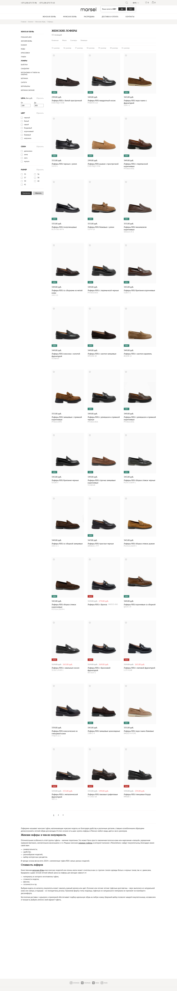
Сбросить (40, 98)
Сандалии (25, 69)
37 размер (79, 48)
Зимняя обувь (26, 41)
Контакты (130, 16)
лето (26, 158)
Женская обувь (27, 32)
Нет (130, 9)
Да (122, 9)
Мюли (64, 40)
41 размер (126, 48)
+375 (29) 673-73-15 (47, 3)
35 (25, 174)
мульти (26, 161)
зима (26, 154)
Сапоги (24, 82)
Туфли (23, 57)
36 (38, 174)
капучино (27, 138)
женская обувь (38, 870)
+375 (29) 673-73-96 (29, 3)
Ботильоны (25, 86)
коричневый (29, 131)
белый (26, 121)
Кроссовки (25, 53)
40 (38, 181)
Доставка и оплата (110, 16)
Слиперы (73, 40)
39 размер (102, 48)
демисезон (28, 151)
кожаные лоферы (85, 843)
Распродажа (89, 16)
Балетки (24, 65)
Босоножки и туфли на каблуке (30, 73)
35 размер (56, 48)
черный (27, 117)
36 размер (67, 48)
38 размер (91, 48)
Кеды (23, 49)
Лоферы (24, 61)
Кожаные (55, 40)
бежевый (27, 135)
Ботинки (24, 78)
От (22, 103)
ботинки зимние (28, 90)
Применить (26, 193)
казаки (24, 45)
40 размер (114, 48)
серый (26, 124)
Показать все (26, 37)
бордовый (28, 128)
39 (25, 181)
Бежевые (84, 40)
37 (25, 177)
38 (38, 177)
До (35, 103)
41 (25, 184)
